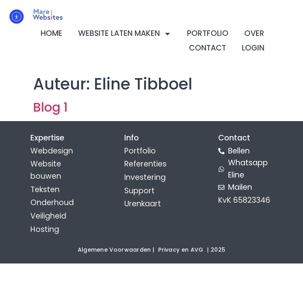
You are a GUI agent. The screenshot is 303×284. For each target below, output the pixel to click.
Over (254, 33)
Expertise (47, 137)
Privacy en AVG (180, 250)
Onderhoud (52, 202)
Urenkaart (142, 203)
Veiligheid (48, 216)
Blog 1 (50, 107)
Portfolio (207, 33)
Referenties (145, 164)
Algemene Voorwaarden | (116, 250)
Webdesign (51, 151)
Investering (145, 177)
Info (131, 137)
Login (253, 48)
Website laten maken (124, 33)
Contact (207, 48)
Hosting (44, 229)
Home (51, 33)
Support (139, 190)
